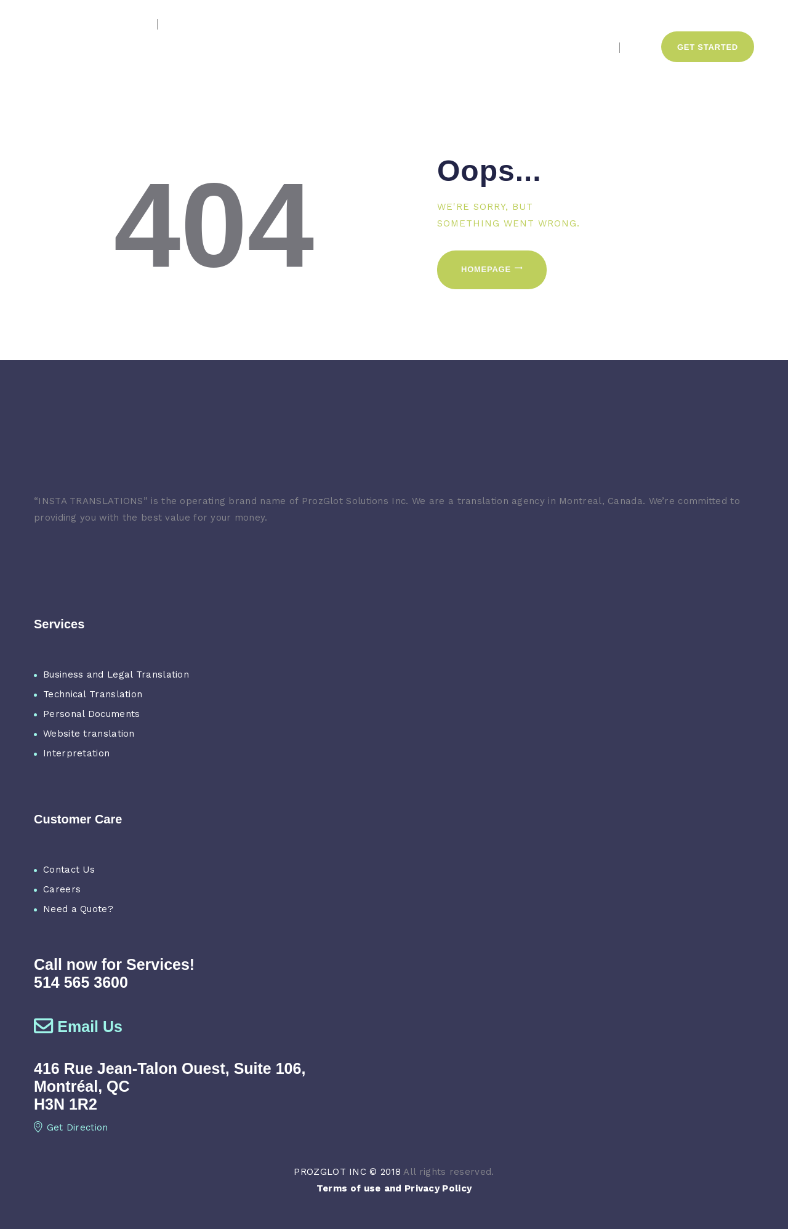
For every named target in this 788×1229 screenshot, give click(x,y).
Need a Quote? (78, 909)
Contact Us (69, 869)
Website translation (89, 733)
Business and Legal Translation (116, 674)
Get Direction (71, 1127)
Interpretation (76, 753)
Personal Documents (91, 713)
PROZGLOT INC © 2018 (347, 1171)
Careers (62, 889)
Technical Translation (92, 694)
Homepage (486, 269)
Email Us (78, 1026)
